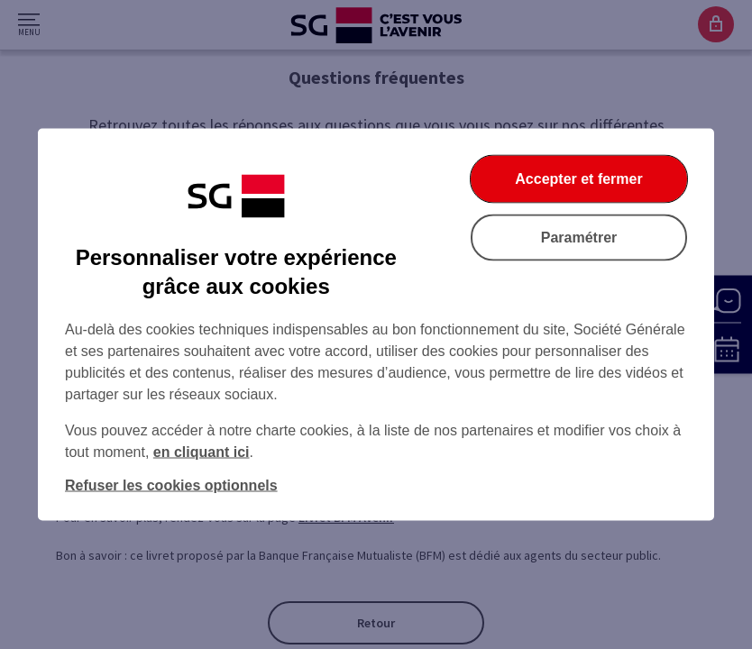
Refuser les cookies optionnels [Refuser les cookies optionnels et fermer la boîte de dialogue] (171, 485)
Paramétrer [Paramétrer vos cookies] (579, 237)
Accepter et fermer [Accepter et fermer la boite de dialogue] (578, 179)
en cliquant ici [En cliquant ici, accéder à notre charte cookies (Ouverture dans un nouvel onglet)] (201, 452)
